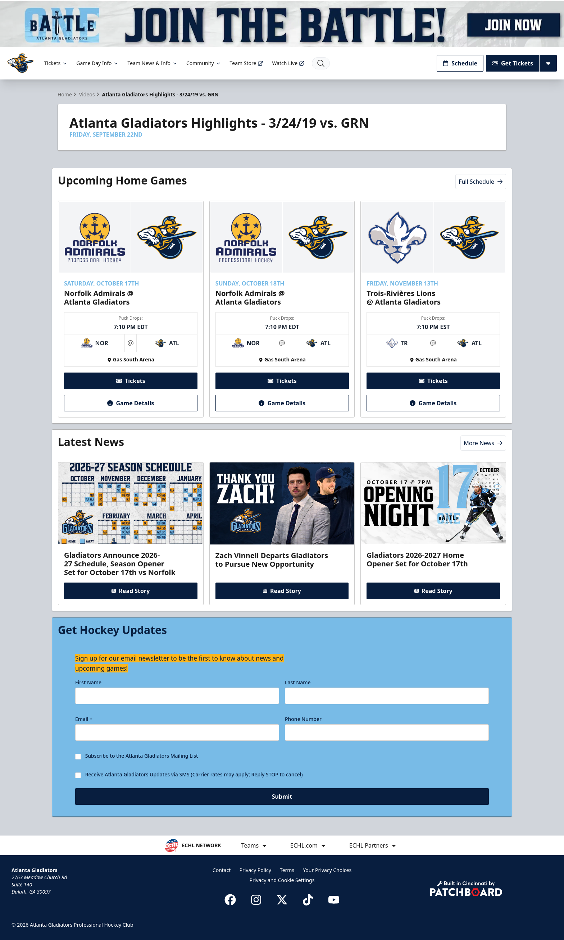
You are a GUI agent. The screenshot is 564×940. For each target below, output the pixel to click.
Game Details (130, 403)
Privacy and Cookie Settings (282, 880)
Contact (222, 870)
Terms (287, 870)
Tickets (56, 63)
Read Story (131, 591)
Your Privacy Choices (327, 870)
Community (203, 63)
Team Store (247, 63)
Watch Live (288, 63)
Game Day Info (97, 63)
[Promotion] (282, 23)
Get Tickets (512, 63)
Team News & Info (152, 63)
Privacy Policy (255, 870)
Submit (282, 798)
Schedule (460, 63)
